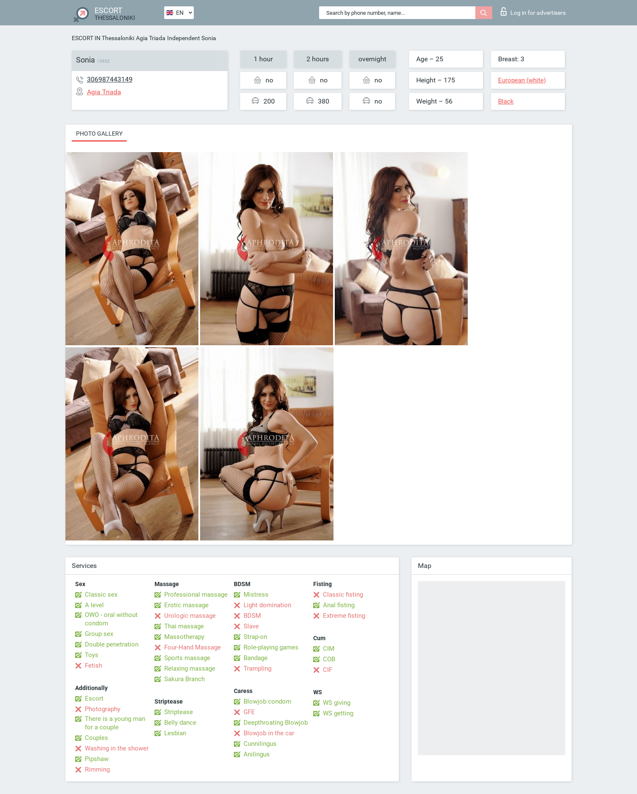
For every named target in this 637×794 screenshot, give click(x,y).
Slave (251, 626)
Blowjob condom (267, 701)
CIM (328, 648)
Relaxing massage (189, 668)
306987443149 (110, 79)
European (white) (522, 80)
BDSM (252, 615)
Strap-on (255, 637)
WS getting (338, 713)
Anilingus (257, 754)
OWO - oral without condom (111, 619)
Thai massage (184, 626)
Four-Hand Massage (192, 647)
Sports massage (187, 658)
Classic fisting (343, 594)
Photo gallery (99, 133)
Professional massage (196, 594)
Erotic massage (186, 605)
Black (506, 101)
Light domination (267, 605)
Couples (96, 738)
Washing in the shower (117, 748)
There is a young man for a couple (115, 723)
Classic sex (101, 594)
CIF (327, 670)
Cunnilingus (260, 744)
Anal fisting (339, 605)
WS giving (336, 703)
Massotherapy (184, 637)
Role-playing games (271, 647)
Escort (94, 698)
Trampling (257, 668)
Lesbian (175, 733)
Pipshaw (96, 759)
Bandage (256, 658)
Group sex (99, 634)
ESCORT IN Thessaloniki (103, 38)
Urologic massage (190, 615)
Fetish (93, 665)
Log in (533, 11)
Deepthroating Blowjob (276, 722)
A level (94, 605)
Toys (91, 655)
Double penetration (111, 644)
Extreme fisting (344, 615)
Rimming (97, 769)
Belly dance (180, 722)
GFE (249, 712)
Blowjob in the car (269, 733)
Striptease (178, 712)
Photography (102, 709)
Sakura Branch (184, 679)
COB (329, 659)
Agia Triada (150, 38)
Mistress (256, 594)
